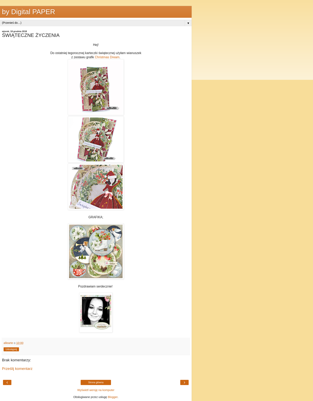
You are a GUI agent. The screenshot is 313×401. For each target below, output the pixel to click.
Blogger (113, 397)
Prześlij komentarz (17, 368)
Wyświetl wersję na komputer (95, 390)
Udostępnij (11, 349)
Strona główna (96, 382)
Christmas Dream (107, 57)
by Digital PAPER (28, 12)
